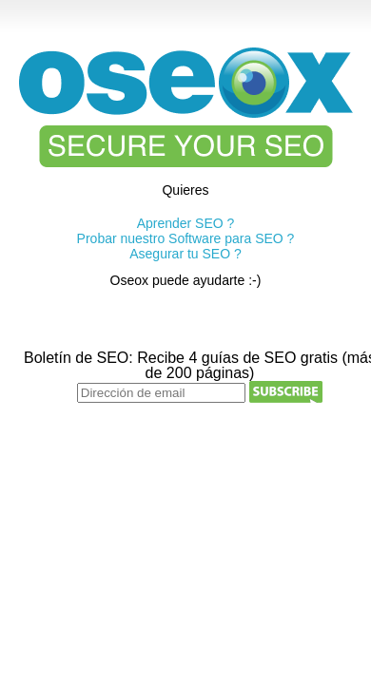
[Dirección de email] (161, 393)
